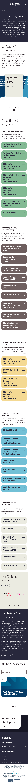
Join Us (6, 585)
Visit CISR (7, 655)
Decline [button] (17, 781)
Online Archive (5, 759)
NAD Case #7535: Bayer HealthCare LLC (13, 693)
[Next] (18, 108)
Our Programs (6, 742)
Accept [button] (10, 781)
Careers (3, 756)
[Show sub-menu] (25, 742)
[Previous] (9, 108)
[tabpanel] (14, 692)
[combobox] (14, 672)
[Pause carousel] (14, 110)
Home (3, 10)
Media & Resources (8, 747)
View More (9, 86)
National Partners (7, 751)
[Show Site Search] (25, 4)
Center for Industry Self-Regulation (11, 762)
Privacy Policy (15, 773)
